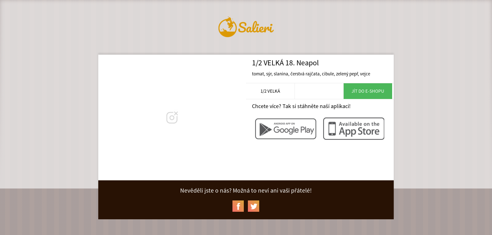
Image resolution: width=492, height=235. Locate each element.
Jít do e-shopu (368, 91)
